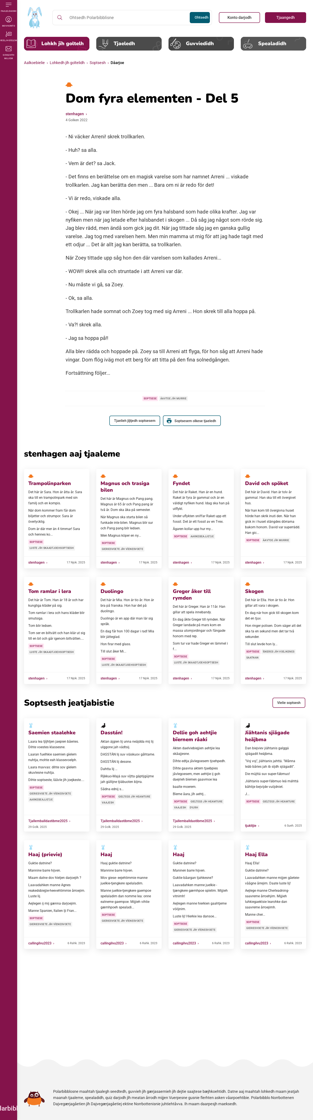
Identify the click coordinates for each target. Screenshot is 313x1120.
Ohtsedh (198, 17)
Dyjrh (194, 807)
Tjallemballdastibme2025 (48, 821)
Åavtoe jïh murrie (173, 398)
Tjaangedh (285, 17)
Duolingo (112, 591)
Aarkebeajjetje (202, 536)
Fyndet (181, 483)
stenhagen (75, 114)
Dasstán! (112, 732)
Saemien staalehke (51, 732)
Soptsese (150, 398)
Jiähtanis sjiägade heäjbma (267, 736)
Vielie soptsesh (289, 703)
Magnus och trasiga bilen (125, 486)
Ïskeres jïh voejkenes (279, 651)
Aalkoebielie (34, 62)
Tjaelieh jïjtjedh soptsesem (134, 421)
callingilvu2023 (39, 943)
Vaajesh (108, 802)
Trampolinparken (49, 483)
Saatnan (252, 657)
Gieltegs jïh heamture (134, 796)
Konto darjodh (239, 17)
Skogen (254, 591)
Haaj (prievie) (45, 854)
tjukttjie (250, 826)
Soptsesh (98, 62)
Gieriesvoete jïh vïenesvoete (122, 549)
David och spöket (266, 483)
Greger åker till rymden (192, 594)
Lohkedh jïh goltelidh (67, 62)
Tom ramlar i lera (49, 591)
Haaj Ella (256, 854)
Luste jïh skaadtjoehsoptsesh (52, 548)
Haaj (106, 854)
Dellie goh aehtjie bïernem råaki (195, 736)
